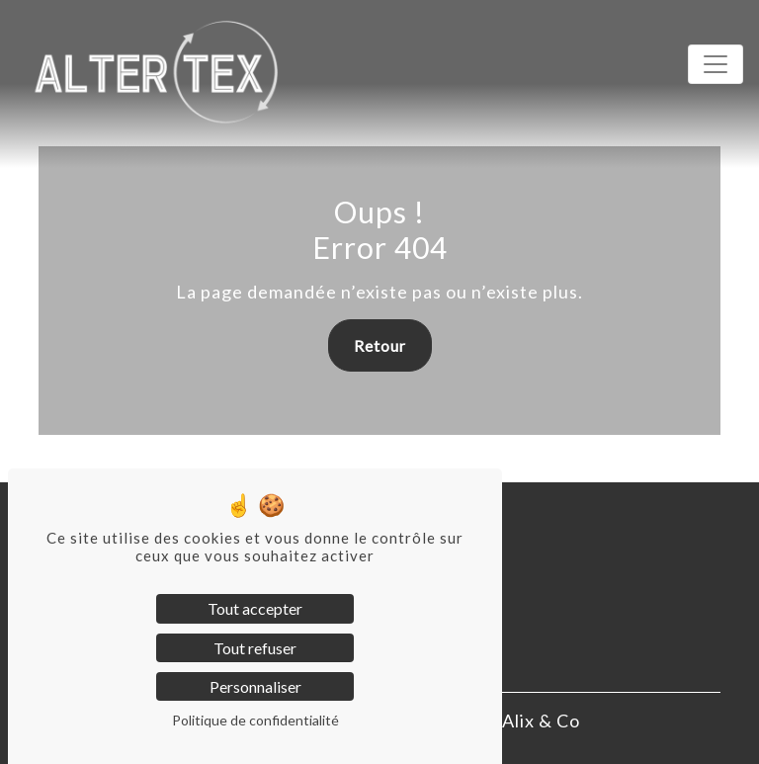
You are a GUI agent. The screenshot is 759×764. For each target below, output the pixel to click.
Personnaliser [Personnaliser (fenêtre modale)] (255, 686)
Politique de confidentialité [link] (255, 720)
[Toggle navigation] (715, 64)
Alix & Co (541, 720)
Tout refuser (254, 647)
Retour (380, 345)
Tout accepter (255, 608)
